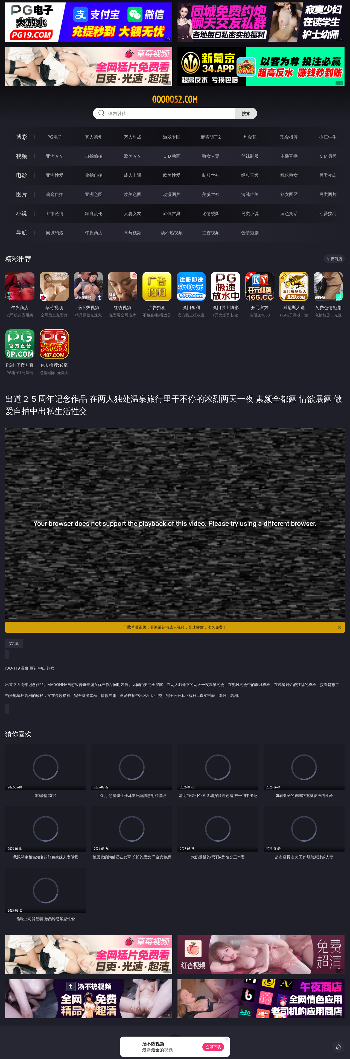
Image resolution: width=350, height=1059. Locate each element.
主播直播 (289, 156)
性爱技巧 (328, 213)
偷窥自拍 (54, 194)
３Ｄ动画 (171, 156)
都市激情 (54, 213)
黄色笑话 (289, 213)
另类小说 (250, 213)
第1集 (14, 643)
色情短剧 (250, 233)
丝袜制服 (250, 156)
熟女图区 (289, 194)
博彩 (21, 136)
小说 (21, 213)
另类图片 (328, 194)
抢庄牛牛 (328, 137)
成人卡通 (132, 175)
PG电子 (54, 137)
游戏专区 (171, 137)
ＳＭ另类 (328, 156)
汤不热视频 (172, 233)
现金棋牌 (289, 137)
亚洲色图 (94, 194)
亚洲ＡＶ (54, 156)
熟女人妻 (211, 156)
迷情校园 (211, 213)
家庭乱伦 (94, 213)
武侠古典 (171, 213)
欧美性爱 (171, 175)
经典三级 (250, 175)
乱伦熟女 (289, 175)
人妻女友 (132, 213)
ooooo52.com (175, 99)
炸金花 (249, 137)
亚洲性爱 (54, 175)
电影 (21, 175)
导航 (21, 232)
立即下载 (213, 1046)
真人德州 (94, 137)
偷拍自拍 (94, 175)
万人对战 (132, 137)
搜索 (246, 113)
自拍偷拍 (94, 156)
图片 (21, 194)
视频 (21, 156)
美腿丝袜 (211, 194)
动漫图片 (171, 194)
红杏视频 (211, 233)
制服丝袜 (211, 175)
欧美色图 (132, 194)
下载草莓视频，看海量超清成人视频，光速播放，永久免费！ (232, 627)
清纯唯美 (250, 194)
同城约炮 (54, 233)
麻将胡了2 (211, 137)
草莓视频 (132, 233)
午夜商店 (94, 233)
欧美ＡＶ (132, 156)
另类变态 (328, 175)
